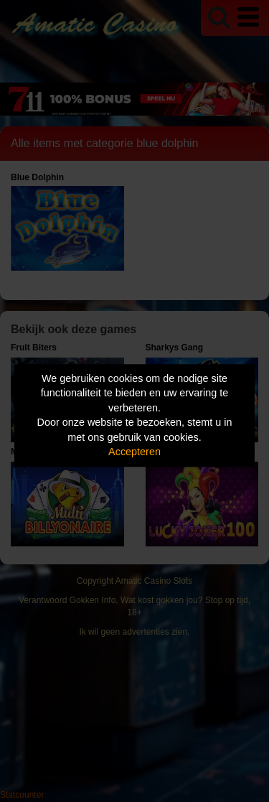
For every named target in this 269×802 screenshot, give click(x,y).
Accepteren (134, 452)
